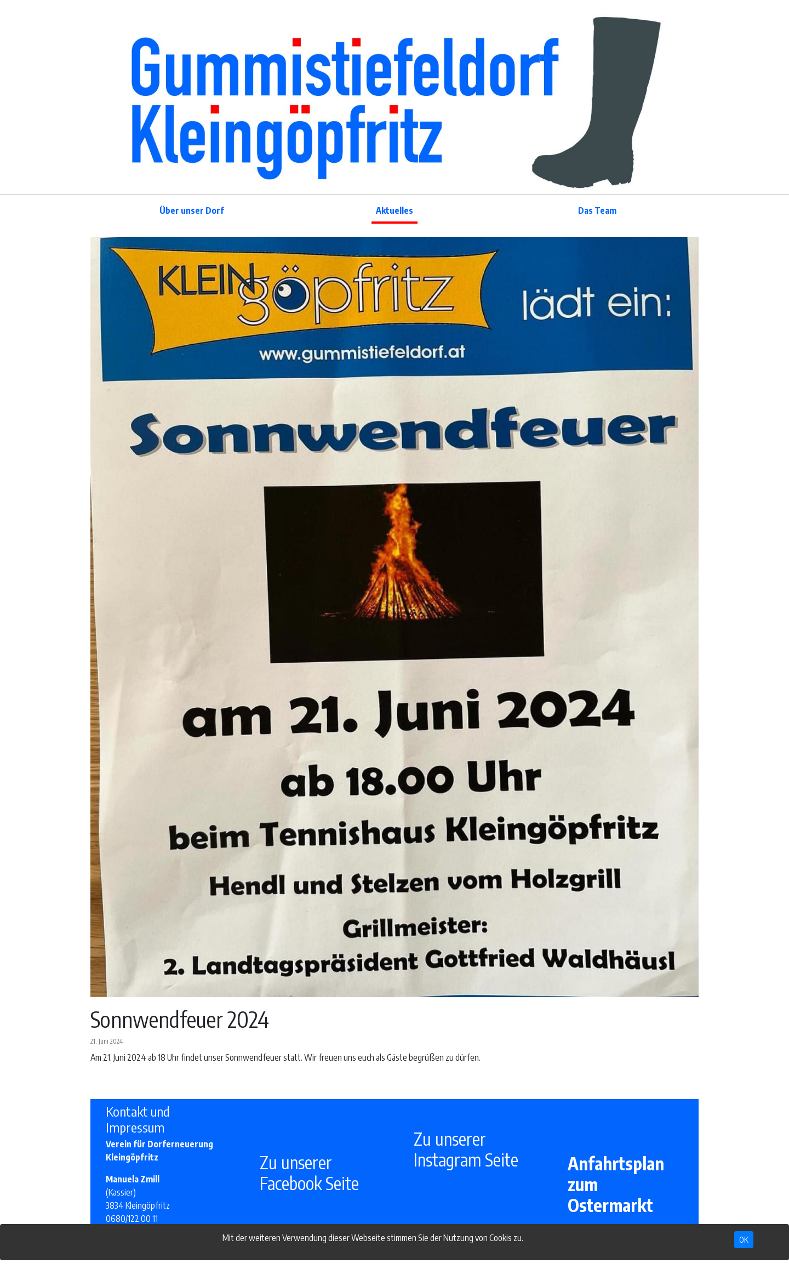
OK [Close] (743, 1239)
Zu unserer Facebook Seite (309, 1172)
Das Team (597, 210)
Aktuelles (394, 210)
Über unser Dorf (191, 210)
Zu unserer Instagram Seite (466, 1149)
